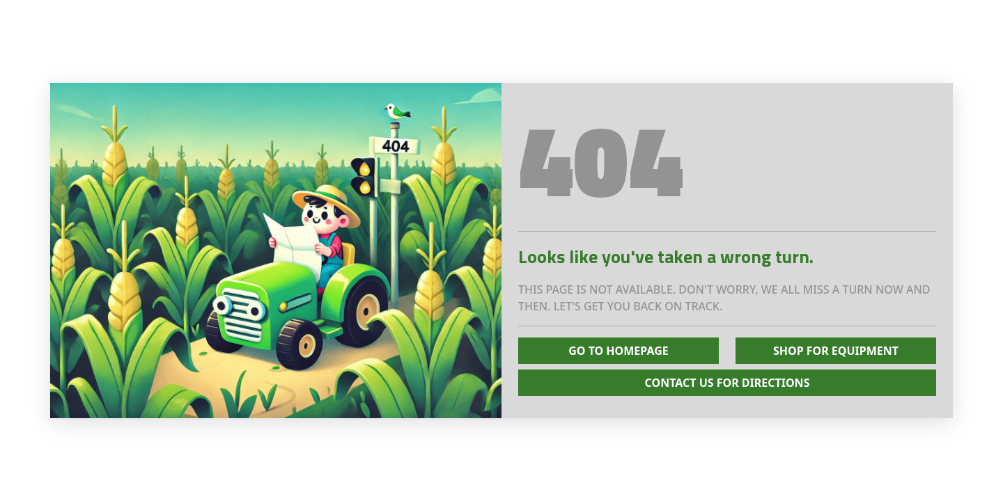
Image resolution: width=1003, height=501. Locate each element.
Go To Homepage (618, 350)
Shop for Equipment (836, 350)
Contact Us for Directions (727, 382)
